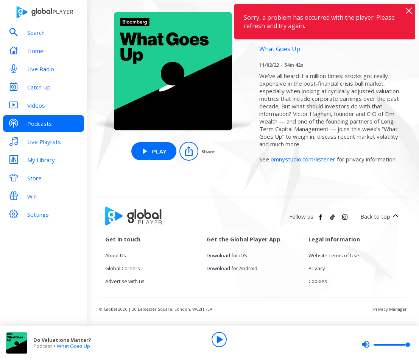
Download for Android (232, 268)
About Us (115, 255)
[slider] (386, 344)
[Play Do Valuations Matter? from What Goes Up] (153, 151)
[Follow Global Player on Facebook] (320, 220)
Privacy (316, 268)
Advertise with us (125, 281)
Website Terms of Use (333, 255)
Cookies (317, 281)
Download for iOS (227, 255)
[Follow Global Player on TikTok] (332, 220)
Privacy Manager (390, 309)
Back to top (380, 216)
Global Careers (122, 268)
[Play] (219, 339)
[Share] (197, 151)
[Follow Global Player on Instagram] (345, 220)
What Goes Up (73, 346)
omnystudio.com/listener (303, 159)
